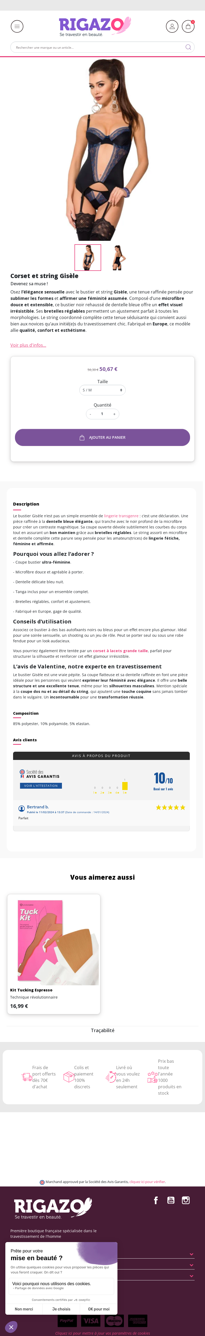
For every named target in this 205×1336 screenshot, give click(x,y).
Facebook (156, 1200)
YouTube (170, 1200)
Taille (102, 381)
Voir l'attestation (41, 786)
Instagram (185, 1200)
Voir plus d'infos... (28, 345)
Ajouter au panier (102, 437)
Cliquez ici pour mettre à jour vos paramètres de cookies (102, 1333)
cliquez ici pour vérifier (147, 1182)
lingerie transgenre (121, 515)
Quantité (102, 405)
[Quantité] (102, 413)
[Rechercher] (102, 47)
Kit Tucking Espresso (31, 989)
